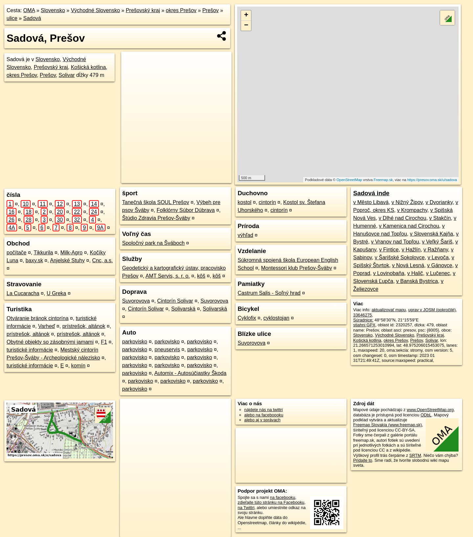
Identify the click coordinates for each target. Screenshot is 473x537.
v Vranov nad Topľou (395, 242)
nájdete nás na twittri (263, 409)
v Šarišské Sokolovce (400, 257)
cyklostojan (276, 318)
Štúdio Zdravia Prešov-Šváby (156, 218)
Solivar (67, 75)
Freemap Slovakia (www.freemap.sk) (387, 424)
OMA (29, 10)
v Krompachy (412, 210)
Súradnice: (363, 319)
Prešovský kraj (143, 10)
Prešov (210, 10)
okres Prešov (181, 10)
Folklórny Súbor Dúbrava (186, 210)
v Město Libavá (371, 202)
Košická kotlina (88, 67)
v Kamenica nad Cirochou (409, 226)
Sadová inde (371, 193)
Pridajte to (362, 460)
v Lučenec (438, 273)
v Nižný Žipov (407, 202)
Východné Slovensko (95, 10)
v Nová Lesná (408, 265)
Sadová (32, 18)
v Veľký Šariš (437, 242)
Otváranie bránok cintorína (38, 318)
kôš (201, 276)
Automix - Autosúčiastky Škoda (190, 373)
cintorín (267, 202)
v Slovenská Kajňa (431, 234)
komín (78, 365)
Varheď (46, 326)
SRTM (415, 455)
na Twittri (246, 507)
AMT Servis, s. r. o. (168, 276)
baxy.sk (34, 260)
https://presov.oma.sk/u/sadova (432, 180)
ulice (12, 18)
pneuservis (167, 349)
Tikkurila (43, 252)
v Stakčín (440, 218)
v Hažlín (411, 249)
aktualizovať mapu (389, 309)
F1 (104, 342)
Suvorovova (136, 301)
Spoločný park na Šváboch (153, 243)
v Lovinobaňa (388, 273)
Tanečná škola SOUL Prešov (155, 202)
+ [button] (246, 15)
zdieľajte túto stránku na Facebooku (271, 502)
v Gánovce (439, 265)
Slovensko (53, 10)
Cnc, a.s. (102, 260)
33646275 (362, 315)
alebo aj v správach (262, 419)
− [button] (246, 26)
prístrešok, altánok (83, 326)
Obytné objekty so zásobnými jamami (50, 342)
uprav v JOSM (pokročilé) (432, 309)
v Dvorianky (439, 202)
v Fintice (389, 249)
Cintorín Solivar (175, 301)
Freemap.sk (383, 180)
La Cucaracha (23, 293)
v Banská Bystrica (417, 281)
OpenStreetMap (349, 180)
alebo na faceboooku (263, 414)
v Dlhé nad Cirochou (402, 218)
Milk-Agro (71, 252)
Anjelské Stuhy (67, 260)
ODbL (425, 414)
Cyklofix (247, 318)
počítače (16, 252)
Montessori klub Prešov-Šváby (296, 268)
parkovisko (134, 341)
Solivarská (183, 309)
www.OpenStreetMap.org (430, 409)
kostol (245, 202)
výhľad (245, 235)
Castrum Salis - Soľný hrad (269, 293)
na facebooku (282, 497)
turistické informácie (30, 350)
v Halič (415, 273)
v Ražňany (435, 249)
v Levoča (438, 257)
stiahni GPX (364, 324)
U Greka (56, 293)
